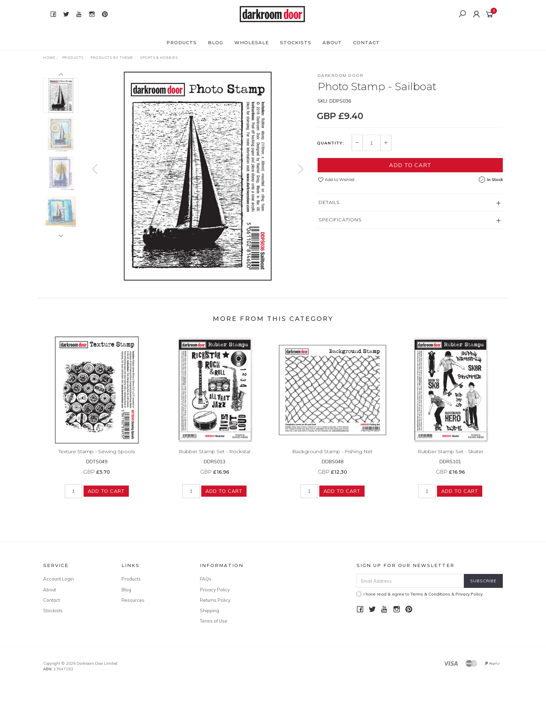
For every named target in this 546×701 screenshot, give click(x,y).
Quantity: (330, 143)
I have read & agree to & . (420, 594)
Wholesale (251, 42)
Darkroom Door (341, 75)
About (332, 42)
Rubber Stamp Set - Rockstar (215, 459)
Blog (215, 42)
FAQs (205, 579)
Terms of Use (213, 621)
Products (181, 42)
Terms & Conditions (430, 594)
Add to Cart (410, 165)
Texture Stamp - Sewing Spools (96, 459)
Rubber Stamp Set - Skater (450, 459)
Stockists (295, 42)
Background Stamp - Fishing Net (332, 459)
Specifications (340, 219)
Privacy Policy (215, 589)
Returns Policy (215, 600)
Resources (133, 600)
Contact (366, 42)
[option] (198, 176)
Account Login (58, 579)
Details (329, 202)
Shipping (209, 610)
